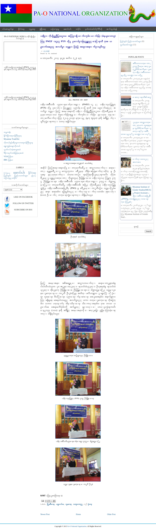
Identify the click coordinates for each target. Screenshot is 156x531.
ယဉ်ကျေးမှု (54, 29)
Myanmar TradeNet (11, 139)
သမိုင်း (78, 29)
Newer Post (45, 514)
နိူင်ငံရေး (21, 29)
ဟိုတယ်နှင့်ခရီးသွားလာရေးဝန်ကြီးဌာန (18, 143)
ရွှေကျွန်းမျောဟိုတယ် (12, 146)
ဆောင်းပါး (67, 29)
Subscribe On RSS (23, 210)
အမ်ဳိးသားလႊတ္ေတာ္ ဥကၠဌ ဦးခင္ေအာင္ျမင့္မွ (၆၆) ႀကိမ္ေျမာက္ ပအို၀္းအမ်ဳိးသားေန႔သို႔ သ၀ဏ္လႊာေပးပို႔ (136, 69)
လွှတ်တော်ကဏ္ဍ (126, 45)
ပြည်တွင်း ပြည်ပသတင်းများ (16, 176)
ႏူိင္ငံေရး (90, 504)
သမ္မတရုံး (7, 132)
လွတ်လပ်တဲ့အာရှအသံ (12, 149)
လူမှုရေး (32, 29)
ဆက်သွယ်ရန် (112, 29)
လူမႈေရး (69, 504)
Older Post (111, 514)
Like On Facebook (23, 197)
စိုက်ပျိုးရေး (7, 173)
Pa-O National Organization (76, 526)
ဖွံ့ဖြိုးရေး (43, 29)
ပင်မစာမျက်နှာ (8, 29)
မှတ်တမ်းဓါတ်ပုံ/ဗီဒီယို (93, 29)
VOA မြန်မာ (8, 156)
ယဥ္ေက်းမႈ (60, 504)
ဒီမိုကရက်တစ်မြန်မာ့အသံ (14, 153)
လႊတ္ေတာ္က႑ (78, 504)
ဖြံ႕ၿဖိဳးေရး (51, 504)
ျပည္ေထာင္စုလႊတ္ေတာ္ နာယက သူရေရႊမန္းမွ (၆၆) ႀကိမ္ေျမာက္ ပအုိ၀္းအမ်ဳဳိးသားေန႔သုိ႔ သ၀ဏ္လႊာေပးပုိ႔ (136, 128)
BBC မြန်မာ (8, 160)
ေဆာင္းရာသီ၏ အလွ (142, 97)
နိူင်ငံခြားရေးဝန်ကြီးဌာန (13, 136)
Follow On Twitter (23, 203)
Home (78, 514)
